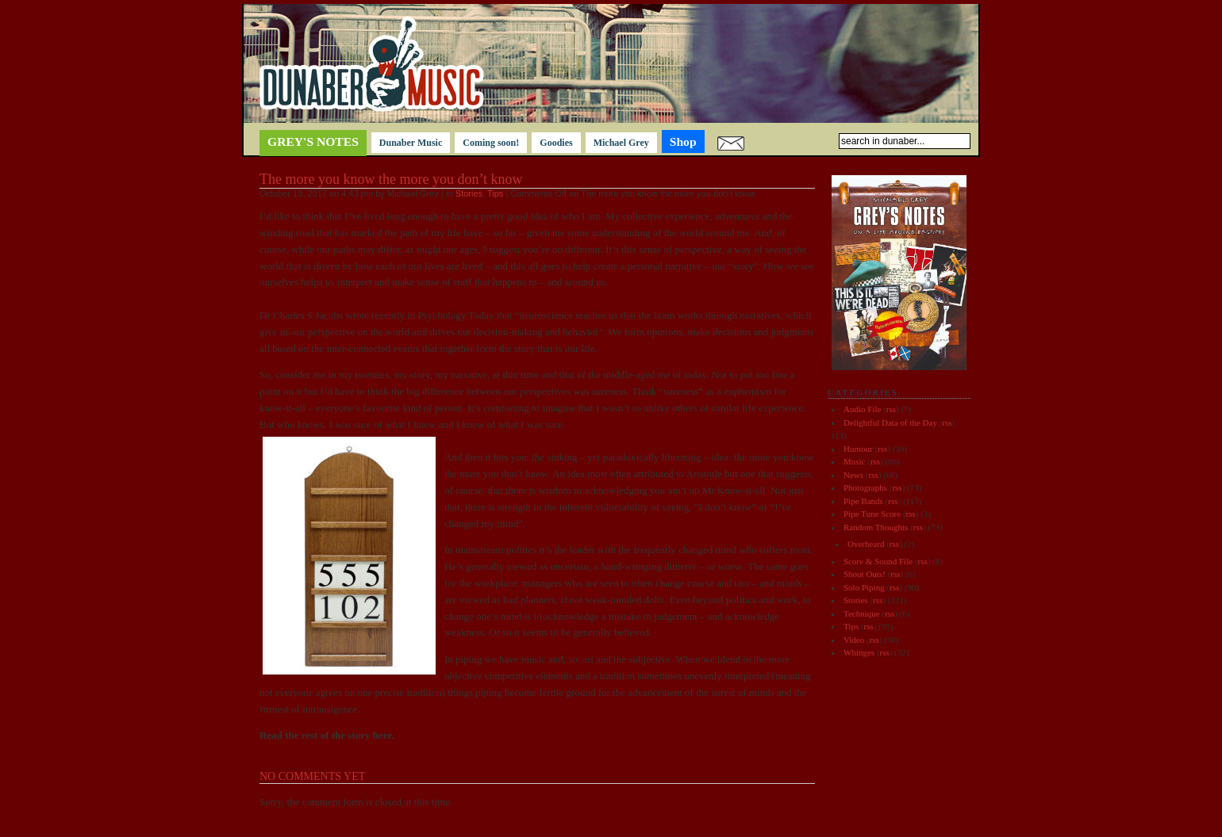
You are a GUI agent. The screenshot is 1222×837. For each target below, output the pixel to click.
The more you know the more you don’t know (391, 179)
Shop (683, 141)
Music (854, 461)
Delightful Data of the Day (890, 422)
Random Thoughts (875, 527)
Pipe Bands (863, 501)
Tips (495, 193)
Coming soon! (491, 142)
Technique (861, 613)
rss (891, 409)
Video (853, 639)
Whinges (858, 652)
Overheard (865, 543)
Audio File (862, 409)
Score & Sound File (878, 561)
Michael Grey (621, 142)
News (853, 475)
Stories (468, 193)
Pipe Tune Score (872, 513)
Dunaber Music (410, 142)
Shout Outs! (864, 574)
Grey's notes (313, 141)
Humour (858, 448)
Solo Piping (864, 587)
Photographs (865, 487)
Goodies (556, 142)
